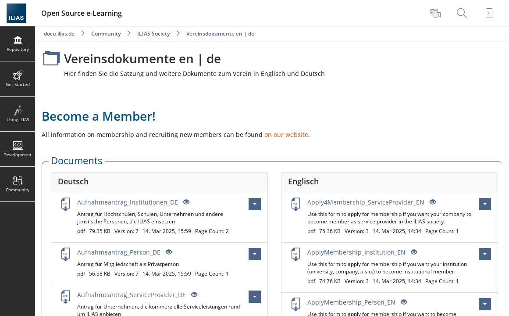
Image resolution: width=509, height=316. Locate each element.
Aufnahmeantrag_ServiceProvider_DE (131, 295)
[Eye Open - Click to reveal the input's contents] (185, 202)
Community (106, 33)
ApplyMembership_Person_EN (351, 302)
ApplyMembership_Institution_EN (356, 252)
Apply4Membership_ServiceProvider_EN (365, 202)
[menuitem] (437, 13)
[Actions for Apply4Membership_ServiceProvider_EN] (485, 204)
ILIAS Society (153, 33)
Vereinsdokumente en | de (220, 33)
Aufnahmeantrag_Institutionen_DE (127, 202)
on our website (286, 134)
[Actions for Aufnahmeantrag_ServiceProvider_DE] (255, 297)
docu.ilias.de (59, 33)
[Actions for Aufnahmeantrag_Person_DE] (255, 254)
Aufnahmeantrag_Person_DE (118, 252)
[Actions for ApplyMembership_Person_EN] (485, 304)
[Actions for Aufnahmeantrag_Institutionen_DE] (255, 204)
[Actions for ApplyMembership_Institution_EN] (485, 254)
